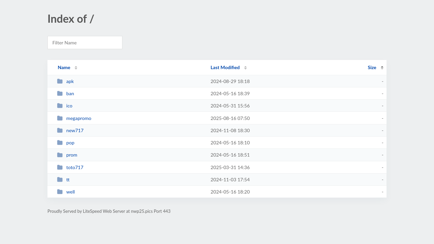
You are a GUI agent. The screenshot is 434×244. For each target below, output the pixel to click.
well (66, 192)
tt (63, 179)
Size (372, 67)
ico (64, 105)
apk (65, 81)
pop (65, 142)
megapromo (74, 118)
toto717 (70, 167)
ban (65, 93)
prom (67, 155)
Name (64, 67)
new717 (70, 130)
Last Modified (225, 67)
